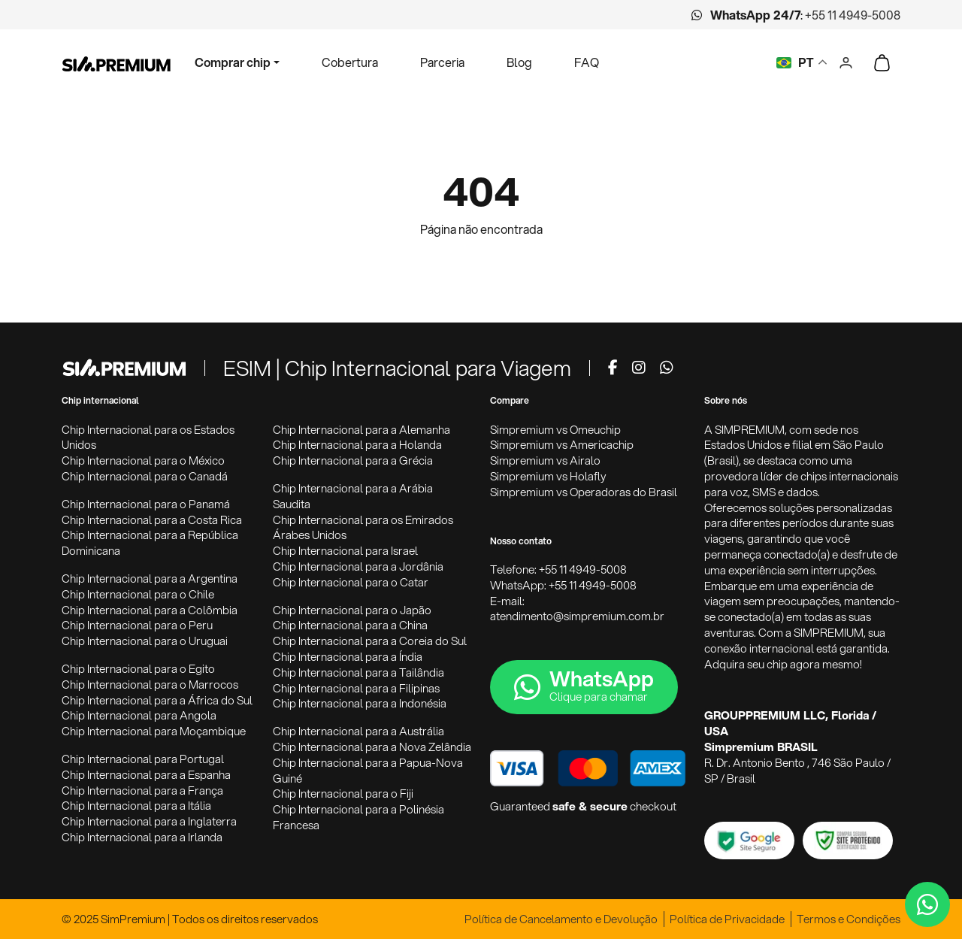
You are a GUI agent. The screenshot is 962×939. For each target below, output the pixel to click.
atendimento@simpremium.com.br (577, 616)
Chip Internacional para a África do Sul (157, 700)
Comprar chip (233, 62)
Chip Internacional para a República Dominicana (150, 543)
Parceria (442, 62)
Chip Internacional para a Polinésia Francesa (358, 817)
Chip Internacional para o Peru (137, 625)
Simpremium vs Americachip (562, 445)
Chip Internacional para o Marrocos (150, 684)
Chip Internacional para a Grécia (353, 460)
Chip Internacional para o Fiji (343, 793)
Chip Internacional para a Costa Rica (152, 520)
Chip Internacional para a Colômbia (149, 610)
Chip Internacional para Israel (345, 551)
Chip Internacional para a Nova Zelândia (372, 747)
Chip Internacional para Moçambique (154, 731)
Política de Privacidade (727, 919)
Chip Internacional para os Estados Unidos (148, 437)
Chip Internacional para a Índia (347, 657)
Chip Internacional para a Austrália (358, 731)
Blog (519, 62)
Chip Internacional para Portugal (143, 759)
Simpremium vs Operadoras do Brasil (583, 492)
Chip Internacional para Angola (139, 715)
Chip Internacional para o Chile (138, 594)
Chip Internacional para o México (143, 460)
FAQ (586, 62)
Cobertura (350, 62)
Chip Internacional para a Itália (136, 805)
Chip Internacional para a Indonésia (359, 703)
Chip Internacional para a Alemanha (361, 430)
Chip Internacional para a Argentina (149, 578)
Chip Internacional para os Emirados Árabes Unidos (363, 528)
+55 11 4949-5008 (852, 14)
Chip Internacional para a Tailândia (358, 672)
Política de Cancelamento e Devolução (561, 919)
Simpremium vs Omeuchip (555, 430)
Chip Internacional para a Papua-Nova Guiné (368, 770)
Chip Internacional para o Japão (352, 610)
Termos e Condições (848, 919)
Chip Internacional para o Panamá (146, 504)
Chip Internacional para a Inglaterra (149, 821)
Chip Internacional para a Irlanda (142, 837)
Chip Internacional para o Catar (350, 582)
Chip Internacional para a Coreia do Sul (370, 641)
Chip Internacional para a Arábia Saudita (353, 496)
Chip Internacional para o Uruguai (145, 641)
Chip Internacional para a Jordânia (358, 566)
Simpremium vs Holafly (548, 476)
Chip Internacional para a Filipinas (356, 688)
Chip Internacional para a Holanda (357, 445)
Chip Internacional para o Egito (138, 669)
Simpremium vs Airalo (545, 460)
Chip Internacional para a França (142, 790)
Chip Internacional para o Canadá (145, 476)
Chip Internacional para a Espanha (146, 775)
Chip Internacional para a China (350, 625)
